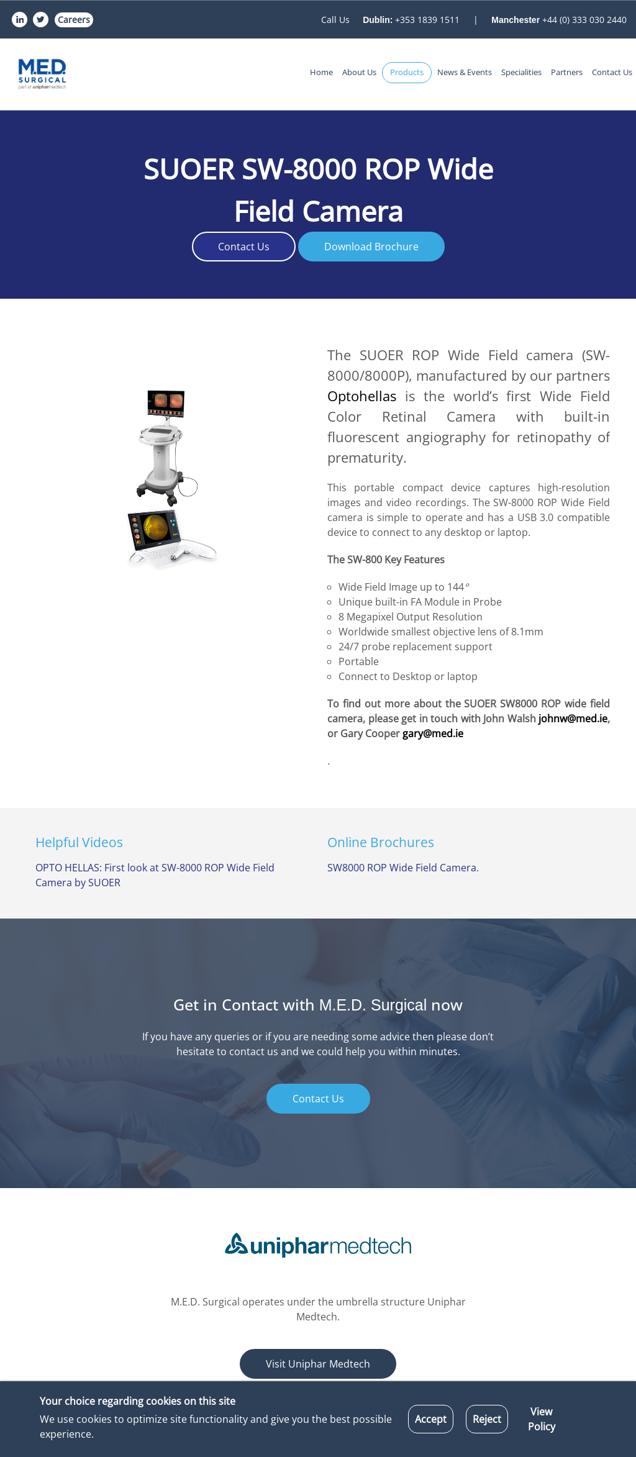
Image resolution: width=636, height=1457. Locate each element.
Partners (567, 72)
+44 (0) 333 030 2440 (559, 19)
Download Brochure (371, 246)
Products (407, 72)
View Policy (541, 1419)
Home (321, 72)
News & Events (464, 72)
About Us (359, 72)
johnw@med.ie (572, 718)
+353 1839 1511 (412, 19)
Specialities (521, 72)
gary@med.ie (432, 733)
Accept (431, 1419)
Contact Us (612, 72)
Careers (74, 19)
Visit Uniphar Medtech (318, 1364)
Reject (487, 1419)
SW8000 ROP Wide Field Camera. (403, 867)
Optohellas (366, 395)
